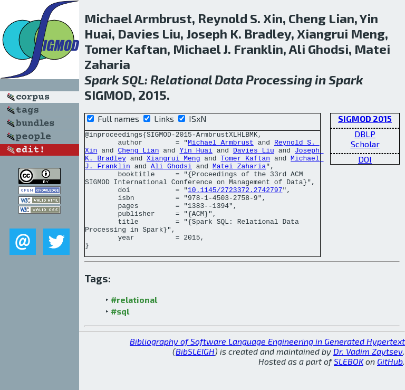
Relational (181, 79)
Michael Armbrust (221, 145)
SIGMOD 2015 (365, 118)
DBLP (364, 134)
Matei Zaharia (239, 173)
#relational (134, 323)
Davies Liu (253, 154)
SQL (133, 79)
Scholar (365, 144)
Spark (101, 79)
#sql (120, 335)
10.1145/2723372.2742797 (235, 202)
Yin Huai (195, 154)
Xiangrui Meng (173, 164)
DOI (365, 159)
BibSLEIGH (195, 375)
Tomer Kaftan (245, 164)
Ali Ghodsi (171, 173)
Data (229, 79)
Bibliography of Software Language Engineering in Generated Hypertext (267, 365)
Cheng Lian (138, 154)
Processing (279, 79)
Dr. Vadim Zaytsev (368, 375)
